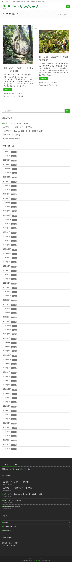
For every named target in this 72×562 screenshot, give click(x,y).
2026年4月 (9, 152)
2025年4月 (9, 194)
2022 (65, 14)
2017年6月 (9, 440)
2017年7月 (9, 436)
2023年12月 (10, 249)
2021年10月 (10, 334)
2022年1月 (9, 321)
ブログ (14, 96)
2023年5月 (9, 270)
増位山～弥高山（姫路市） (12, 139)
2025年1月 (9, 207)
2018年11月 (10, 394)
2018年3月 (9, 419)
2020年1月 (9, 347)
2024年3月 (9, 237)
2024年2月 (9, 241)
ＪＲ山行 (8, 96)
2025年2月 (9, 203)
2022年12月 (10, 287)
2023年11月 (10, 254)
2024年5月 (9, 228)
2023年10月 (10, 258)
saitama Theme (37, 560)
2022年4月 (9, 313)
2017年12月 (10, 427)
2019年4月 (9, 372)
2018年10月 (10, 398)
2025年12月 (10, 169)
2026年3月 (9, 156)
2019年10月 (10, 360)
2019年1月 (9, 385)
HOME (60, 14)
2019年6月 (9, 364)
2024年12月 (10, 211)
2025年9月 (9, 181)
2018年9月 (9, 402)
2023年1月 (9, 283)
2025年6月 (9, 186)
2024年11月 (10, 215)
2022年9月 (9, 300)
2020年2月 (9, 343)
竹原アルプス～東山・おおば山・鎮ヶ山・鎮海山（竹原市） (23, 131)
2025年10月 (10, 177)
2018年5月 (9, 410)
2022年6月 (9, 304)
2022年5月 (9, 309)
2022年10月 (10, 296)
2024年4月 (9, 232)
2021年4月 (9, 338)
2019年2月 (9, 381)
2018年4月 (9, 415)
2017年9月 (9, 432)
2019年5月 (9, 368)
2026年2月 (9, 160)
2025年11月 (10, 173)
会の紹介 (6, 522)
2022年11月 (10, 292)
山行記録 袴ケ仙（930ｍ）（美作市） (16, 123)
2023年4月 (9, 275)
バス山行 (44, 85)
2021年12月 (10, 326)
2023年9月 (9, 262)
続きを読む (8, 89)
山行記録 (21, 96)
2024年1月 (9, 245)
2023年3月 (9, 279)
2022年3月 (9, 317)
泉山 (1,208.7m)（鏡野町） (12, 135)
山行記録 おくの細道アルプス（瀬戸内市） (19, 127)
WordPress (29, 560)
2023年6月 (9, 266)
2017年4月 (9, 449)
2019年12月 (10, 351)
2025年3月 (9, 198)
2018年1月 (9, 423)
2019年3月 (9, 377)
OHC (20, 94)
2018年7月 (9, 406)
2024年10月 (10, 220)
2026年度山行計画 (9, 526)
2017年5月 (9, 444)
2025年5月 (9, 190)
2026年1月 (9, 164)
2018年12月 (10, 389)
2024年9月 (9, 224)
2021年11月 (10, 330)
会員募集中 (7, 530)
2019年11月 (10, 355)
